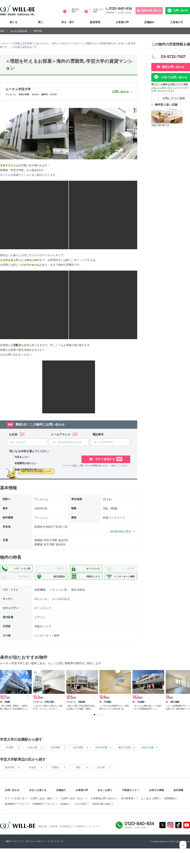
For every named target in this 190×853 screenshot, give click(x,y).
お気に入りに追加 (173, 98)
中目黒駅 (55, 752)
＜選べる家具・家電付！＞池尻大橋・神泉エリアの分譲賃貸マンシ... (16, 709)
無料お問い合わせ (151, 10)
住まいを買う (105, 794)
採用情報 (169, 803)
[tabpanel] (16, 691)
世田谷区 (10, 772)
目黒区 (55, 772)
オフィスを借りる (14, 803)
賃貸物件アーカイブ (16, 808)
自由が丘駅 (148, 752)
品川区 (101, 772)
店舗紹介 (149, 22)
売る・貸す (67, 22)
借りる (13, 22)
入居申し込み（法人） (72, 803)
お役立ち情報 (156, 794)
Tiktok (178, 830)
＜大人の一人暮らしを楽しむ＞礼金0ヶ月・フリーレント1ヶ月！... (51, 707)
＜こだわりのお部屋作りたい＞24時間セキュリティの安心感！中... (120, 709)
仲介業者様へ (128, 803)
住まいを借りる (37, 794)
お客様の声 (122, 22)
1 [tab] (94, 719)
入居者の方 (176, 22)
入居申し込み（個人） (42, 803)
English (64, 808)
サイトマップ (56, 846)
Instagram (170, 830)
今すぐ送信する (113, 459)
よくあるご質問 (150, 803)
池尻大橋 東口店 (160, 125)
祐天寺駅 (78, 752)
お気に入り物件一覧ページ (164, 88)
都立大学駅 (124, 752)
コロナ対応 (80, 808)
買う (40, 22)
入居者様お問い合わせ (103, 803)
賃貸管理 (95, 22)
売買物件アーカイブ (44, 808)
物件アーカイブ (13, 846)
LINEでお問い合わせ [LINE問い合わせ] (173, 77)
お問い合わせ (180, 10)
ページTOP (182, 845)
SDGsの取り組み (101, 808)
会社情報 (178, 794)
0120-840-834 (120, 8)
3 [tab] (102, 719)
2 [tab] (98, 719)
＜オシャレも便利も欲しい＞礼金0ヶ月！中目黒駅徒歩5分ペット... (156, 707)
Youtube (186, 829)
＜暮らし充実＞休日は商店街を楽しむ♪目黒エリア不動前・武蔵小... (86, 709)
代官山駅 (32, 752)
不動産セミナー (130, 794)
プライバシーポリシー (35, 846)
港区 (78, 772)
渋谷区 (32, 772)
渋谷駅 (9, 752)
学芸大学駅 (101, 752)
